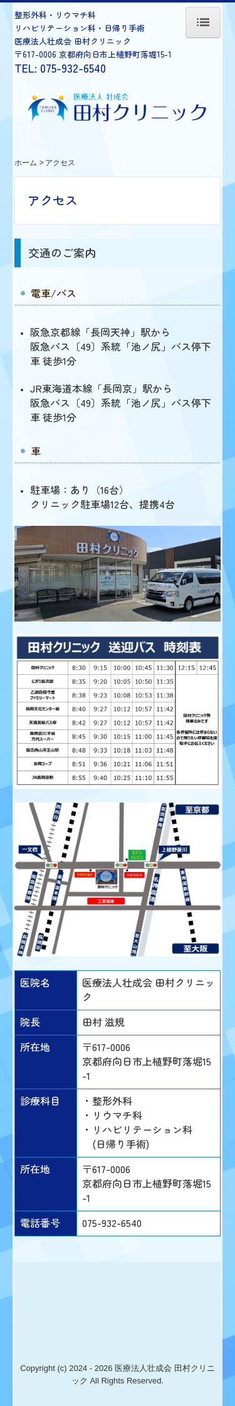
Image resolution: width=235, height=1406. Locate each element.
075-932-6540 (73, 67)
